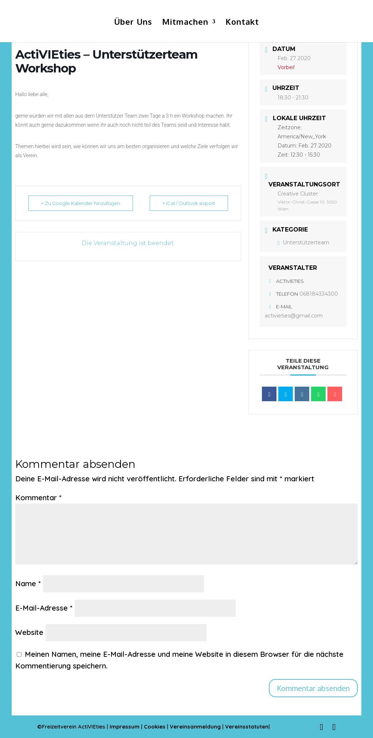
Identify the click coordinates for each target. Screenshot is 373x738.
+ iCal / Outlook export (188, 203)
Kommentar (38, 497)
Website (29, 632)
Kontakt (242, 23)
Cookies (155, 726)
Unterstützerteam (303, 242)
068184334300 (318, 294)
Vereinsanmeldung (196, 726)
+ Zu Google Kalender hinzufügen (80, 203)
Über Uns (133, 23)
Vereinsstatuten (246, 726)
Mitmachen (185, 23)
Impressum (125, 726)
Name (28, 583)
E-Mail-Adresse (43, 607)
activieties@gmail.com (294, 315)
